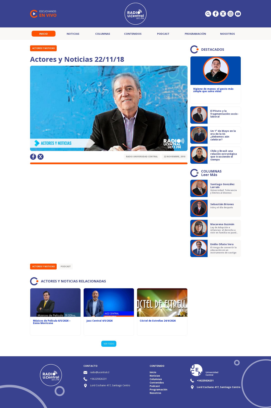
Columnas (102, 33)
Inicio (43, 33)
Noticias (73, 33)
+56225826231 (98, 378)
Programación (195, 33)
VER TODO (109, 343)
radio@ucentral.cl (99, 372)
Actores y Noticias (43, 48)
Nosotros (227, 33)
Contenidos (133, 33)
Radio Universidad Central (142, 156)
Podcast (163, 33)
